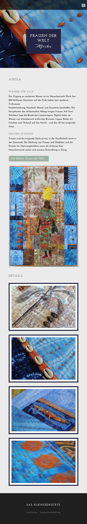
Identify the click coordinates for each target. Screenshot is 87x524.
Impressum (32, 512)
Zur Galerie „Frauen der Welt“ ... (28, 158)
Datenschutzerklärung (50, 512)
